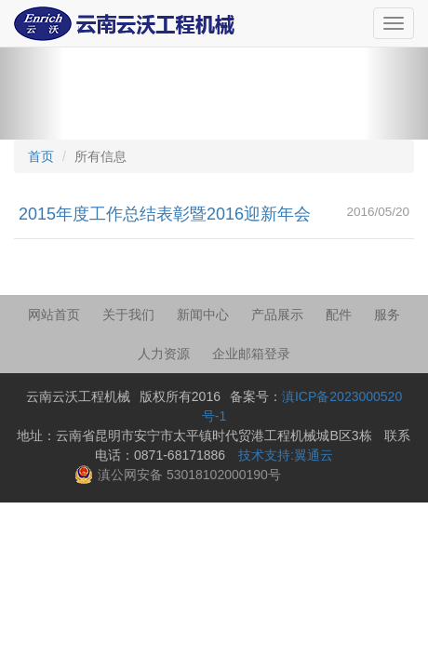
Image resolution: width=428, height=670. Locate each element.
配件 (339, 314)
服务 (387, 314)
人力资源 (164, 353)
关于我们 (128, 314)
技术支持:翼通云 (285, 455)
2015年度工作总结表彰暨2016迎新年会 (165, 214)
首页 (41, 156)
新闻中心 (203, 314)
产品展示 (277, 314)
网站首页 (54, 314)
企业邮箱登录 (251, 353)
